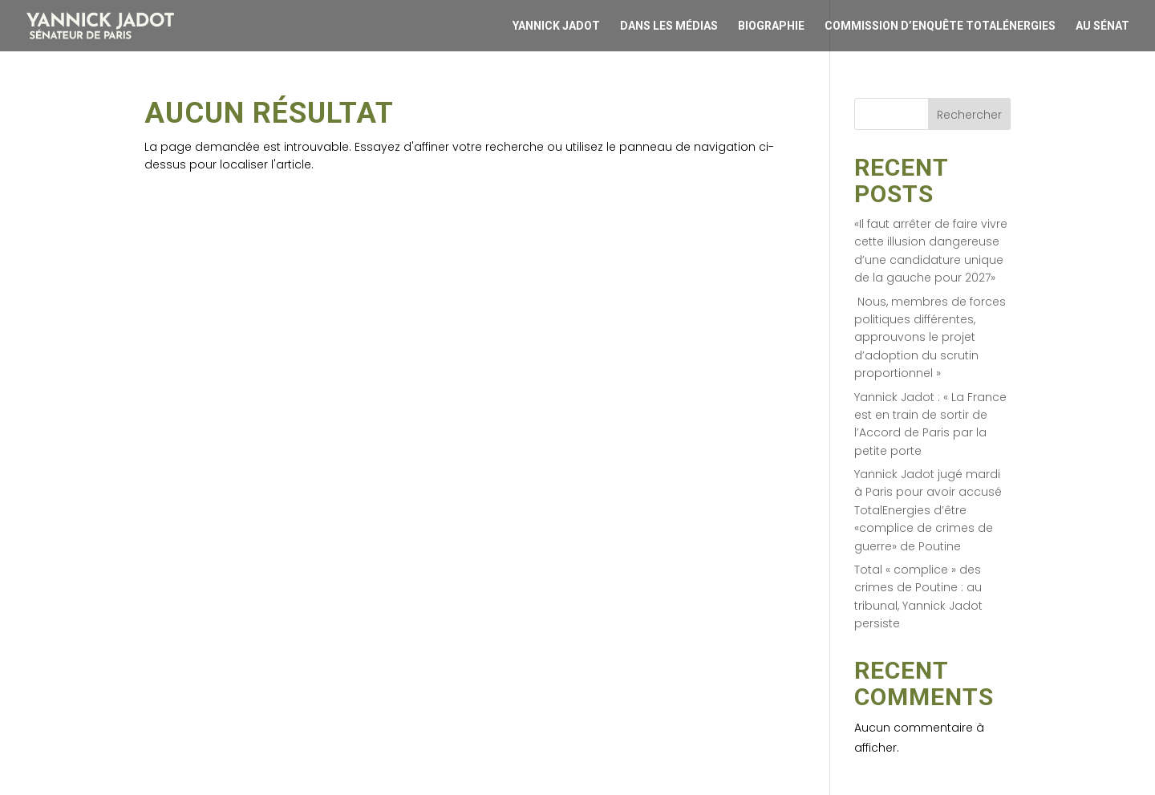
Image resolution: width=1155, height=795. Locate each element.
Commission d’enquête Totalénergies (940, 26)
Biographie (771, 26)
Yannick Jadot (556, 26)
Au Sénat (1102, 26)
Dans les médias (669, 26)
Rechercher (969, 115)
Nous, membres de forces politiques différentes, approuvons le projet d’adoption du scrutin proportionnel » (930, 338)
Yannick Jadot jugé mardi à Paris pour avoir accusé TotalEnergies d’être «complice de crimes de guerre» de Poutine (928, 510)
